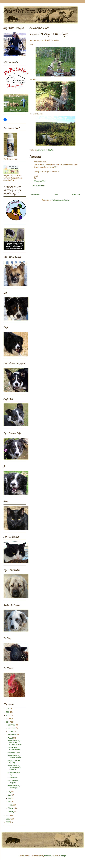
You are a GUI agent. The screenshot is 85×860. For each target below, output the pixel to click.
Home (56, 195)
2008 (8, 819)
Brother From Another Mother (14, 749)
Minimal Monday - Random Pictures (14, 757)
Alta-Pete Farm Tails (25, 12)
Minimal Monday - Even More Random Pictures (14, 743)
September (12, 735)
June (10, 795)
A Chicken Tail (12, 778)
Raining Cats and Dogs (14, 774)
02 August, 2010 (39, 181)
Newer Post (35, 195)
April (10, 802)
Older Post (76, 195)
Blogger (63, 856)
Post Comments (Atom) (60, 200)
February (11, 808)
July (9, 792)
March (10, 805)
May (10, 798)
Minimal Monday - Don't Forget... (14, 787)
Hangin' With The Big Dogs (14, 762)
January (11, 812)
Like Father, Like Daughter (13, 782)
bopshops (47, 856)
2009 (8, 816)
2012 (8, 715)
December (12, 725)
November (12, 728)
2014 (8, 709)
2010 (8, 722)
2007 (8, 822)
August (10, 738)
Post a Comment (38, 186)
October (11, 731)
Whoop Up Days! (14, 753)
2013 (8, 712)
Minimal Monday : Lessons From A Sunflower (14, 768)
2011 (7, 719)
